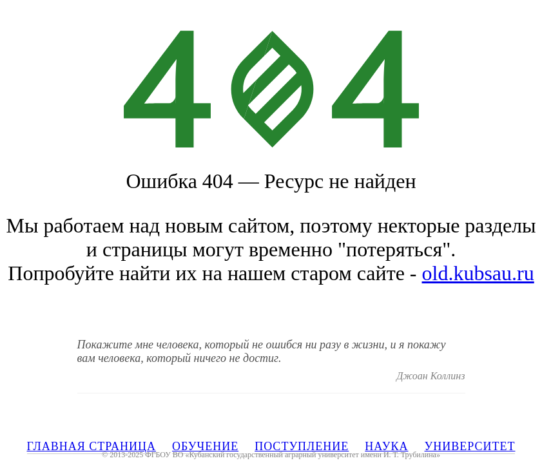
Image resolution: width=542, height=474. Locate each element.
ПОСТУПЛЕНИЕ (302, 446)
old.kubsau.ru (478, 273)
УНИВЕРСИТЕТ (470, 446)
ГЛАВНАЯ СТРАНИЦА (91, 446)
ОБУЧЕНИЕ (205, 446)
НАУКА (386, 446)
